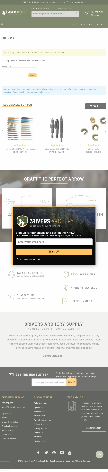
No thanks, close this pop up (28, 259)
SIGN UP (54, 252)
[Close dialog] (92, 210)
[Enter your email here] (54, 242)
